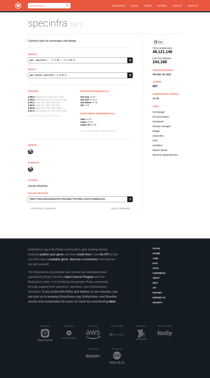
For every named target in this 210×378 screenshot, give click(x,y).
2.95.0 (31, 96)
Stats (156, 268)
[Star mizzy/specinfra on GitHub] (158, 42)
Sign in (177, 5)
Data (155, 263)
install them (84, 254)
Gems (147, 5)
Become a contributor (84, 259)
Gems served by (165, 326)
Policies (157, 293)
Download (158, 121)
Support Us (159, 298)
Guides (162, 5)
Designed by (69, 326)
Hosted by (94, 326)
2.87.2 (31, 110)
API (154, 288)
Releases (118, 5)
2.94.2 (31, 99)
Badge (156, 131)
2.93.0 (31, 108)
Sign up (193, 5)
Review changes (162, 126)
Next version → (122, 208)
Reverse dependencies (165, 154)
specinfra (47, 23)
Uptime (156, 253)
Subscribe (158, 135)
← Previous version (41, 208)
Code (155, 258)
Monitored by (141, 326)
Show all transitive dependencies (98, 130)
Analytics (157, 145)
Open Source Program (79, 276)
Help (155, 283)
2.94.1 (31, 102)
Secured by (118, 349)
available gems (58, 259)
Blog (134, 5)
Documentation (161, 116)
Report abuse (160, 150)
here (112, 301)
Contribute (159, 273)
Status (156, 248)
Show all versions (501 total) (43, 115)
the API (104, 254)
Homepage (159, 112)
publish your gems (52, 254)
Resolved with (117, 326)
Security (158, 302)
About (156, 278)
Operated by (46, 327)
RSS (155, 140)
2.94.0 (31, 105)
